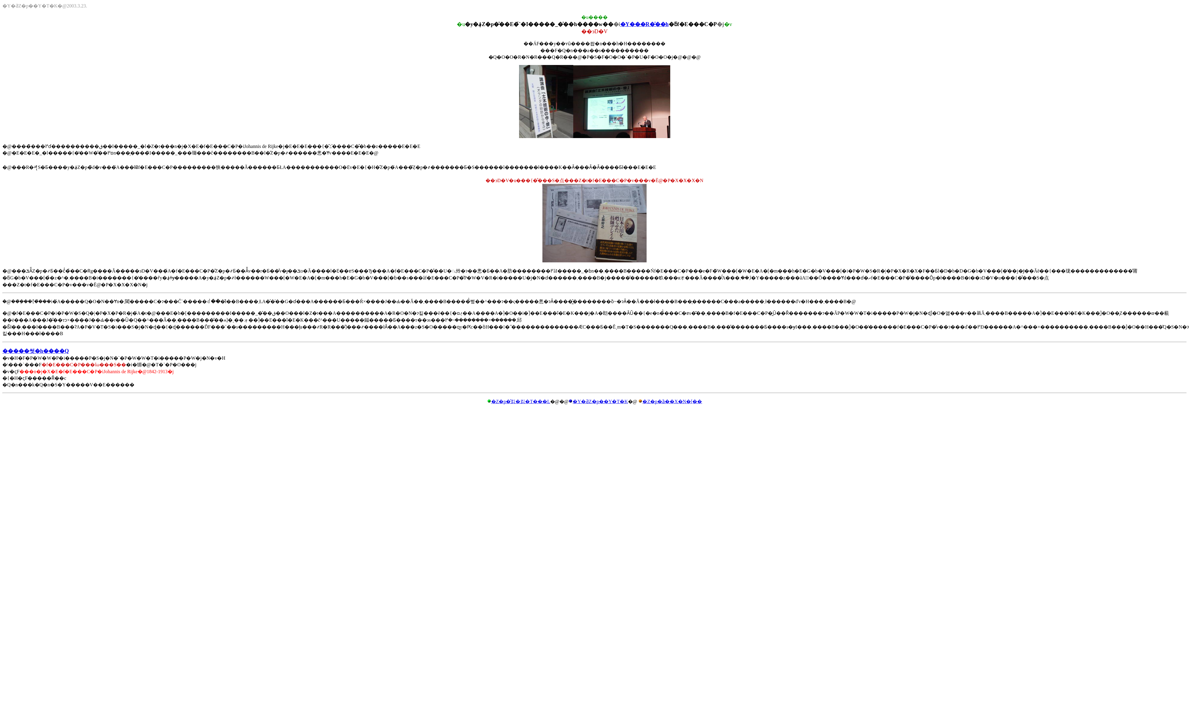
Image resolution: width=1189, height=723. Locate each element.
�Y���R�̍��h (644, 24)
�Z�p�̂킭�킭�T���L (520, 401)
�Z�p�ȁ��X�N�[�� (672, 401)
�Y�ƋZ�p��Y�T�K (600, 401)
